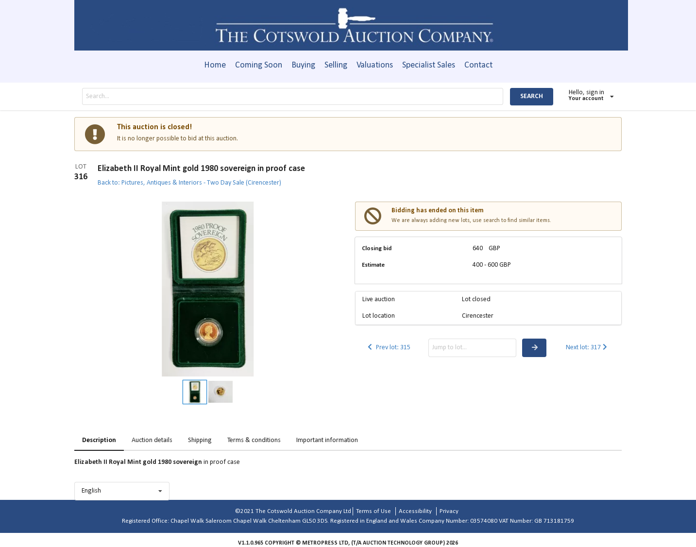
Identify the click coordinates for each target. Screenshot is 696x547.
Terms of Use (373, 511)
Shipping (200, 440)
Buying (303, 65)
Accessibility (415, 511)
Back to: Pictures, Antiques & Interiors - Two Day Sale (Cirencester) (189, 183)
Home (215, 65)
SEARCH (531, 96)
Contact (478, 65)
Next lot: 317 (587, 347)
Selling (335, 65)
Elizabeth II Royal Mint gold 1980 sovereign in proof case (201, 168)
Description (99, 440)
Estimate (373, 265)
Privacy (449, 511)
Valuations (374, 65)
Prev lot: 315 (388, 347)
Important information (327, 440)
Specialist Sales (428, 65)
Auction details (152, 440)
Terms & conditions (254, 440)
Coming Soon (258, 65)
